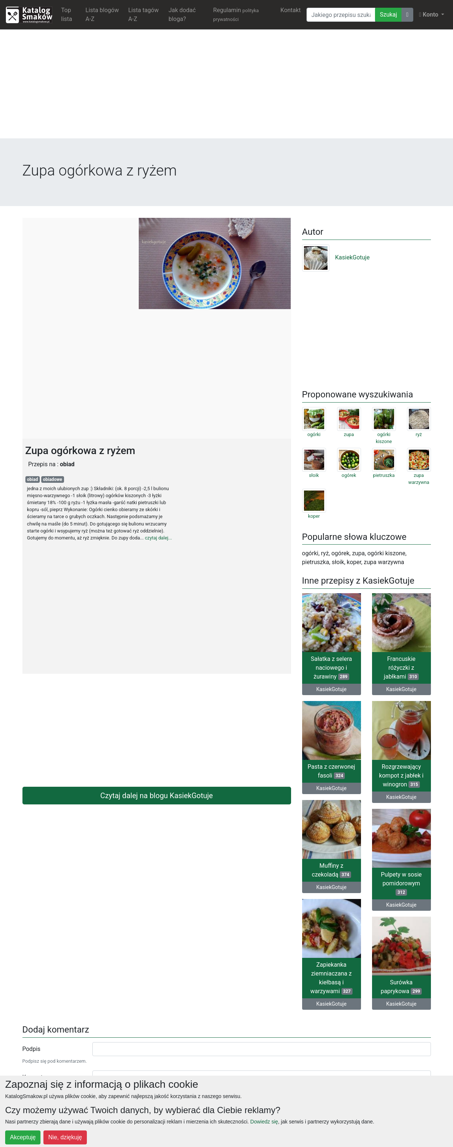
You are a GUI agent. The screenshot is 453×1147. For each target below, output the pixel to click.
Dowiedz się (264, 1122)
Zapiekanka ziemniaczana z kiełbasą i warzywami (331, 978)
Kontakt (290, 10)
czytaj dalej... (158, 538)
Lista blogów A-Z (102, 14)
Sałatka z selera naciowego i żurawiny (331, 667)
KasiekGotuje (336, 257)
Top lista (66, 14)
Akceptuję (23, 1137)
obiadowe (52, 479)
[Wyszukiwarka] (341, 15)
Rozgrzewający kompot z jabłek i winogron (401, 775)
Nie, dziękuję (65, 1137)
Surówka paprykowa (401, 987)
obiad (32, 479)
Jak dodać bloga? (182, 14)
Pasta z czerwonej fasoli (331, 771)
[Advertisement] (226, 86)
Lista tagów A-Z (143, 14)
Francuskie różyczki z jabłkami (401, 667)
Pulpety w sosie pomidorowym (401, 883)
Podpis (31, 1048)
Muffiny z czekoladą (331, 870)
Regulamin (236, 14)
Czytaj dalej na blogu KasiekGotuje (156, 795)
